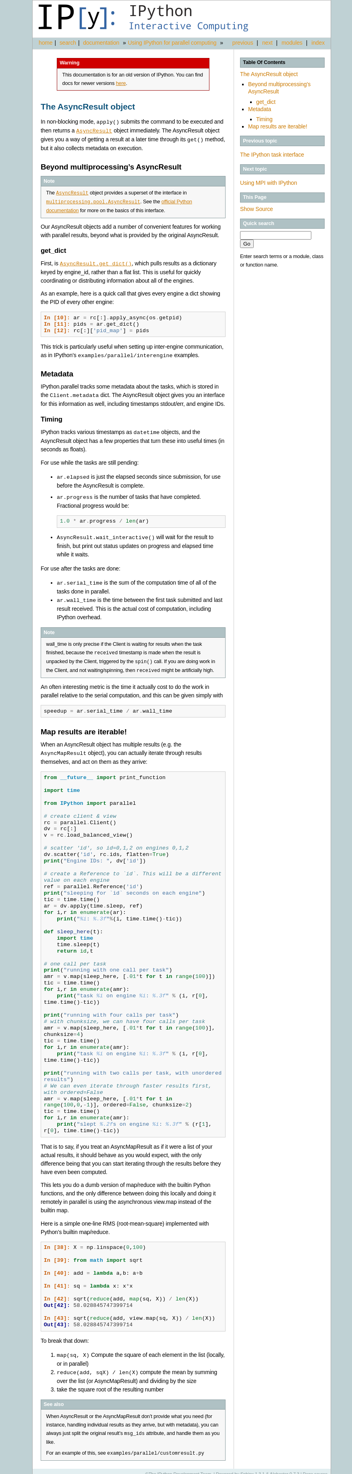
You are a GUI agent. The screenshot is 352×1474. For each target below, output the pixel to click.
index (318, 42)
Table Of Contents (264, 62)
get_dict (265, 102)
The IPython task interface (272, 154)
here (121, 83)
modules (292, 42)
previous (242, 42)
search (68, 42)
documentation (102, 42)
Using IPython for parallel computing (172, 42)
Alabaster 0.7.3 (284, 1468)
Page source (315, 1468)
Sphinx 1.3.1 (252, 1468)
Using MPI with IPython (268, 183)
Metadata (259, 109)
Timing (264, 119)
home (45, 42)
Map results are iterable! (277, 126)
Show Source (256, 209)
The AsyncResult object (269, 74)
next (267, 42)
